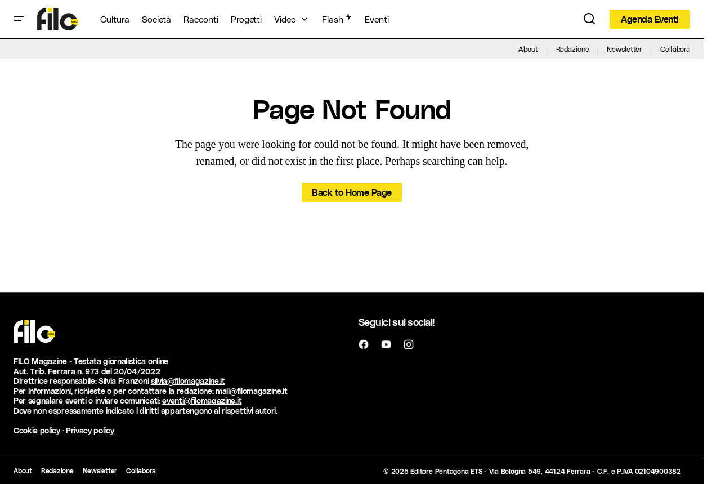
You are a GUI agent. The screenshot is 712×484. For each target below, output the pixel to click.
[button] (19, 19)
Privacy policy (90, 430)
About (528, 48)
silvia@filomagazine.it (188, 381)
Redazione (572, 48)
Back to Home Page (352, 192)
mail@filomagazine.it (252, 391)
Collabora (675, 48)
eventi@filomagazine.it (201, 400)
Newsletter (624, 48)
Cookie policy (37, 430)
